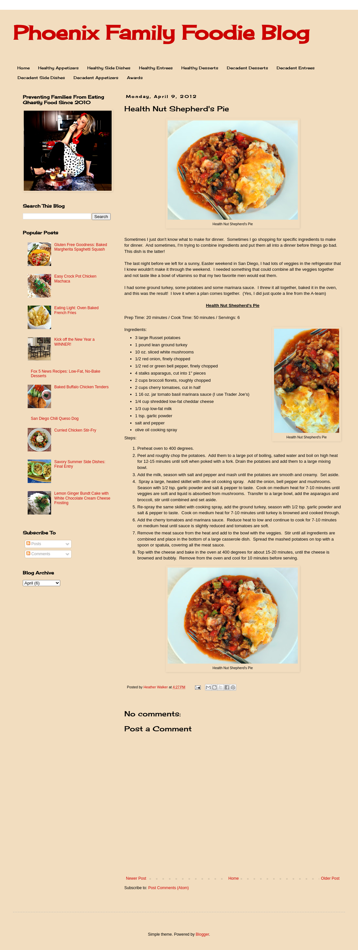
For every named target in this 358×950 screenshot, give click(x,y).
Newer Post (136, 878)
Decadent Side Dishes (41, 77)
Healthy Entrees (156, 67)
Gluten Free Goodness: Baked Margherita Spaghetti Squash (80, 247)
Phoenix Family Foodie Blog (161, 32)
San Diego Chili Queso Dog (55, 418)
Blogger (202, 934)
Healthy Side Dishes (109, 67)
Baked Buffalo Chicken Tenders (81, 387)
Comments (38, 554)
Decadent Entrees (296, 67)
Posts (33, 544)
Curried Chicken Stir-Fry (75, 430)
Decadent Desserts (247, 67)
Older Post (330, 878)
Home (23, 67)
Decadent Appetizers (96, 77)
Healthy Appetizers (58, 67)
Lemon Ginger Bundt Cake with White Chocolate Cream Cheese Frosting (82, 498)
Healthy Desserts (199, 67)
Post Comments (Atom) (168, 888)
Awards (135, 77)
